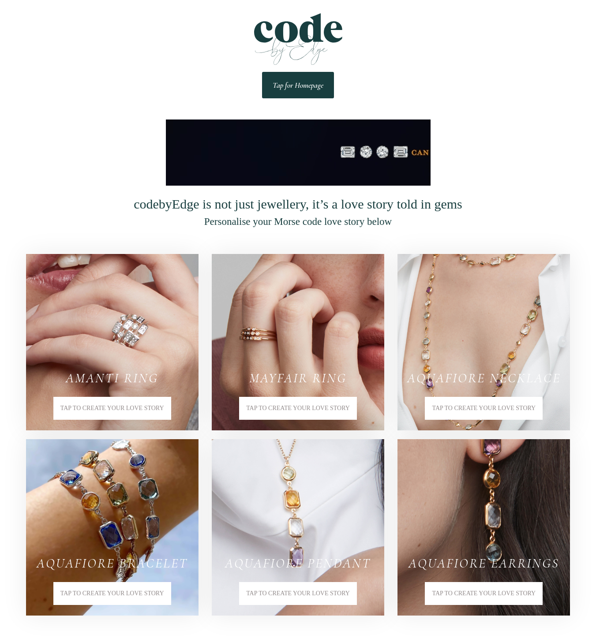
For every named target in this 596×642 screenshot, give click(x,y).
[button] (112, 342)
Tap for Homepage (298, 85)
